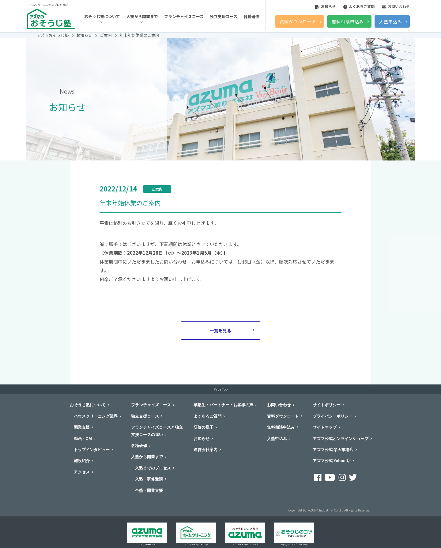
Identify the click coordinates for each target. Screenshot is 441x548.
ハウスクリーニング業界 (96, 416)
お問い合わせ (396, 6)
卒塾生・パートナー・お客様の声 (223, 405)
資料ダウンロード (298, 21)
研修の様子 (203, 427)
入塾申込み (390, 21)
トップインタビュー (92, 449)
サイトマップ (325, 427)
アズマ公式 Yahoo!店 (332, 460)
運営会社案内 (205, 449)
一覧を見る (220, 330)
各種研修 (251, 16)
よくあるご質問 (359, 6)
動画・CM (83, 438)
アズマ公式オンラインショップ (340, 438)
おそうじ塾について (102, 16)
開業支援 (82, 427)
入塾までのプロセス (153, 468)
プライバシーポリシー (332, 416)
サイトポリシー (327, 405)
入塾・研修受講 (149, 479)
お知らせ (325, 6)
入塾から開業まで (142, 16)
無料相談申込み (348, 21)
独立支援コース (223, 16)
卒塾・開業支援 (149, 490)
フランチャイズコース (184, 16)
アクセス (82, 472)
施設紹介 (82, 460)
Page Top (221, 389)
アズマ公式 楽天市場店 (333, 449)
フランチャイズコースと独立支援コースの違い (157, 431)
